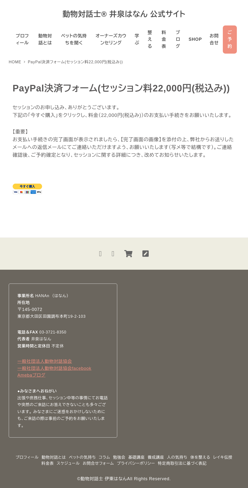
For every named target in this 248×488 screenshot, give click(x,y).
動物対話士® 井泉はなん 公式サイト (124, 14)
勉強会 (119, 457)
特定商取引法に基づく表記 (182, 463)
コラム (104, 457)
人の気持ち (177, 457)
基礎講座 (136, 457)
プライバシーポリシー (136, 463)
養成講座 (156, 457)
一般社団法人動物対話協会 (44, 361)
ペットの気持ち (82, 457)
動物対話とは (54, 457)
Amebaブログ (31, 375)
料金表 (47, 463)
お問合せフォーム (98, 463)
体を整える (200, 457)
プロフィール (27, 457)
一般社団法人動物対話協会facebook (54, 368)
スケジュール (68, 463)
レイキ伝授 (222, 457)
